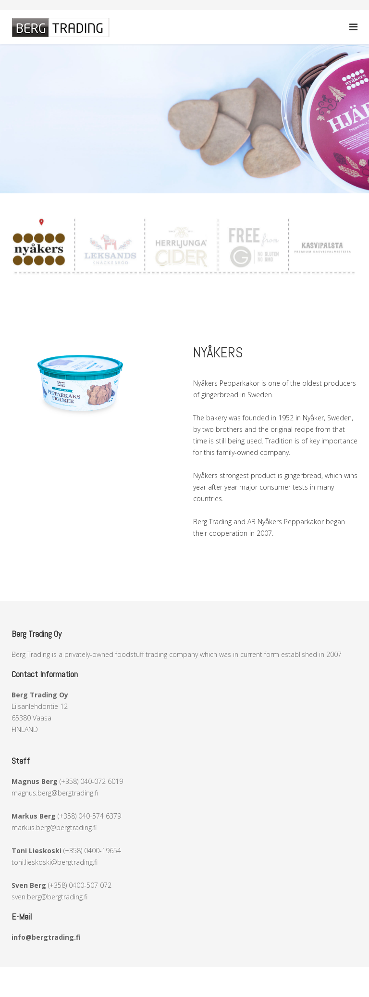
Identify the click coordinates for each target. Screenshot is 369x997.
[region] (184, 118)
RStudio (245, 972)
